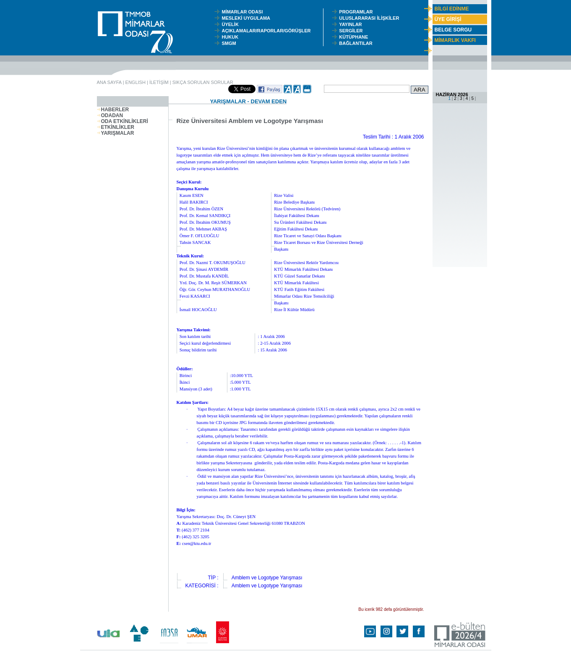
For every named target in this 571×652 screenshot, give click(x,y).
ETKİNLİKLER (115, 127)
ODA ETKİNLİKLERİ (122, 121)
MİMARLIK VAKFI (455, 40)
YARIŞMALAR (115, 133)
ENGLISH (135, 82)
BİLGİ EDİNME (452, 9)
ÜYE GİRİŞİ (448, 19)
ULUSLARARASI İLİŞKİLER (371, 18)
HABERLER (113, 110)
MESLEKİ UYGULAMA (248, 18)
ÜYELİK (231, 24)
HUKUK (231, 36)
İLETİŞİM (159, 82)
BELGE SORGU (453, 30)
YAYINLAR (351, 24)
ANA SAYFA (109, 82)
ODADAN (110, 115)
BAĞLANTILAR (357, 43)
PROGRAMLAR (357, 11)
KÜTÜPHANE (355, 36)
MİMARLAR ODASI (244, 11)
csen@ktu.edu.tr (196, 543)
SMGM (230, 43)
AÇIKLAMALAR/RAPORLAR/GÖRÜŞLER (268, 30)
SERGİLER (352, 30)
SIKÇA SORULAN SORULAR (202, 82)
